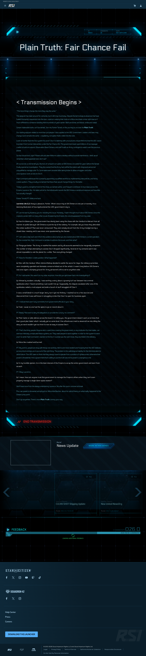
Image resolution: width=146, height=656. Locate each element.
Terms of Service (70, 649)
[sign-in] (140, 5)
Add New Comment (130, 533)
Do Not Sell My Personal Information (56, 653)
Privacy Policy (56, 649)
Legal (45, 649)
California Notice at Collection (90, 649)
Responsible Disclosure (113, 649)
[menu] (5, 5)
